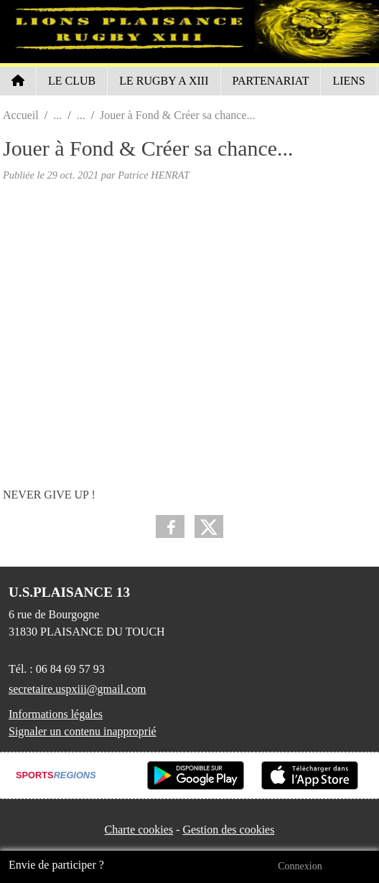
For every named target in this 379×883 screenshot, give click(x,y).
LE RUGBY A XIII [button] (163, 81)
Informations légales (56, 714)
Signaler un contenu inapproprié (82, 731)
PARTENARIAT (271, 81)
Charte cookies (139, 829)
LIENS (348, 81)
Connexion (300, 866)
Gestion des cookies (228, 829)
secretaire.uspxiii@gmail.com (77, 689)
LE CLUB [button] (71, 81)
